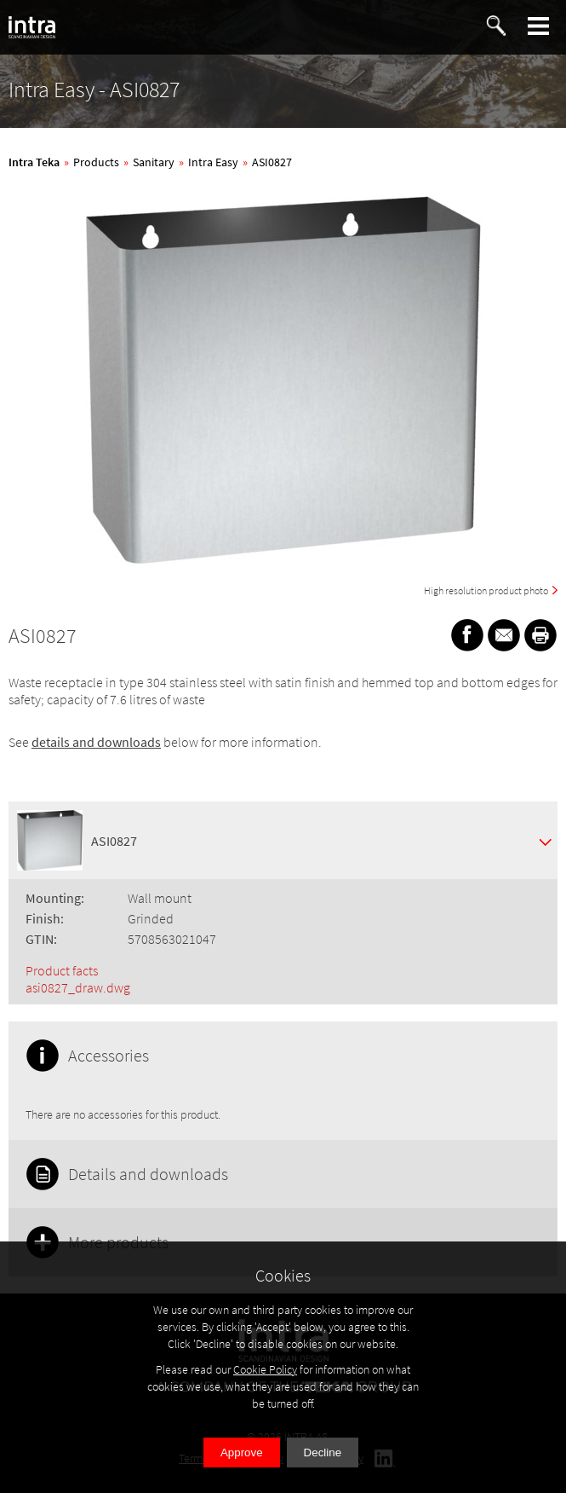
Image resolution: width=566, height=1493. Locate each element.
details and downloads (96, 741)
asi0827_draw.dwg (78, 987)
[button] (539, 26)
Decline (322, 1452)
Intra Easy (213, 162)
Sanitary (153, 162)
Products (96, 162)
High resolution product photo (486, 590)
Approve (241, 1452)
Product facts (62, 970)
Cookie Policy (265, 1369)
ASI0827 (272, 162)
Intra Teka (34, 162)
